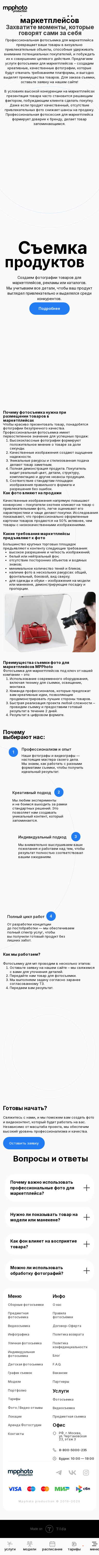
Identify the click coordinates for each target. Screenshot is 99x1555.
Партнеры (61, 1382)
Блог (56, 1355)
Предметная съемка (69, 1416)
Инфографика (18, 1334)
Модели (14, 1382)
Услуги (61, 1391)
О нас (57, 1305)
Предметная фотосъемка (18, 1315)
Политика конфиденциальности (70, 1345)
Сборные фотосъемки (26, 1305)
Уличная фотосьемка (25, 1343)
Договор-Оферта (67, 1326)
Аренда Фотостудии (24, 1425)
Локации (15, 1416)
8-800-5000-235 (73, 1450)
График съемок (20, 1373)
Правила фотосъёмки (63, 1315)
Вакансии (60, 1373)
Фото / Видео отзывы (25, 1408)
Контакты (16, 1434)
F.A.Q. (57, 1364)
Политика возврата (68, 1334)
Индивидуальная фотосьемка (21, 1354)
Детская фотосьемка (25, 1364)
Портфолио (17, 1390)
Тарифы (14, 1399)
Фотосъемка (63, 1399)
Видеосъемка (19, 1326)
